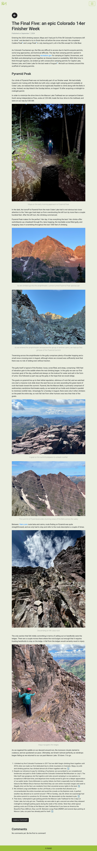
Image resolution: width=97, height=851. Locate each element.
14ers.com (23, 524)
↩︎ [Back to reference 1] (68, 769)
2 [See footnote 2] (22, 42)
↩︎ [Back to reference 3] (79, 796)
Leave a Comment (20, 820)
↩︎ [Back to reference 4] (52, 811)
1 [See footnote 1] (18, 40)
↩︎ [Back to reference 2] (79, 786)
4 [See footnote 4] (57, 63)
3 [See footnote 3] (36, 42)
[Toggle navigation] (92, 3)
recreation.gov (46, 55)
